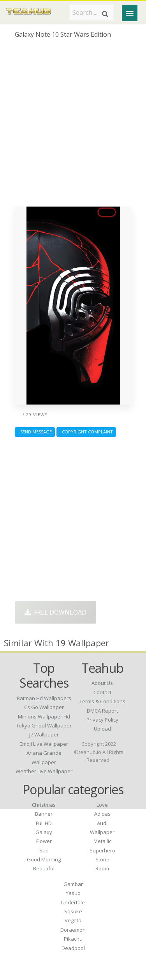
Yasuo (73, 893)
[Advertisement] (73, 125)
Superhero (102, 850)
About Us (102, 682)
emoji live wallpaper (43, 743)
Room (102, 868)
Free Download (55, 612)
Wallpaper (102, 832)
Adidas (102, 813)
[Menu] (129, 13)
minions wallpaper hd (44, 716)
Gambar (73, 884)
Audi (102, 823)
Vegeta (73, 920)
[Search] (105, 14)
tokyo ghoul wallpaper (44, 725)
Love (102, 804)
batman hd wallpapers (44, 698)
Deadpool (73, 948)
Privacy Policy (102, 719)
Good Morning (44, 859)
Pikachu (73, 938)
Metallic (102, 841)
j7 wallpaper (44, 734)
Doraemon (73, 929)
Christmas (44, 804)
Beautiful (44, 868)
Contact (102, 692)
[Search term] (91, 12)
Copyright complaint (86, 432)
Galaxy (43, 832)
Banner (44, 813)
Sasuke (73, 911)
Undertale (73, 902)
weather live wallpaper (44, 771)
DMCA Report (102, 710)
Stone (102, 859)
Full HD (44, 823)
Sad (44, 850)
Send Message (35, 432)
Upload (102, 728)
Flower (44, 841)
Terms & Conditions (102, 701)
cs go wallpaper (44, 707)
